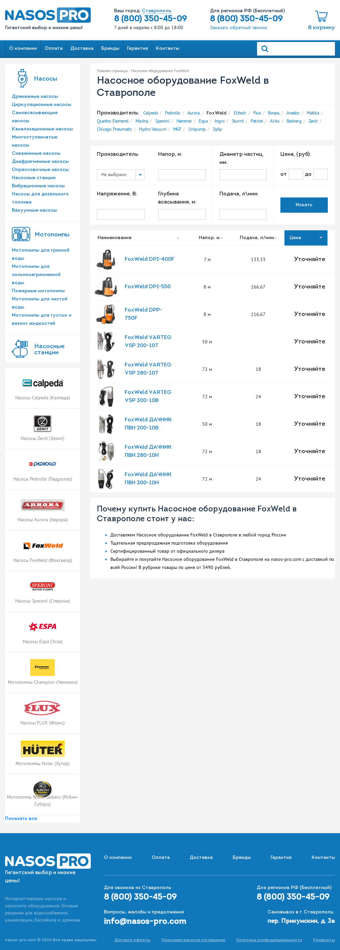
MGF (177, 129)
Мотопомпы (52, 235)
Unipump (196, 129)
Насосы (45, 79)
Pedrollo (172, 113)
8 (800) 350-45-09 (150, 19)
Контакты (167, 48)
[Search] (296, 49)
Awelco (292, 113)
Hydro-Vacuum (152, 129)
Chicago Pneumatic (114, 129)
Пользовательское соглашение (193, 940)
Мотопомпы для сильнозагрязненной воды (36, 275)
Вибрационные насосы (38, 186)
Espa (203, 121)
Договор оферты (132, 940)
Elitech (240, 113)
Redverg (293, 121)
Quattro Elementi (112, 121)
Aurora (193, 113)
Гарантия (137, 48)
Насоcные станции (49, 349)
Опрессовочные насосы (40, 169)
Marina (141, 121)
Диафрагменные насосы (40, 161)
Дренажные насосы (35, 96)
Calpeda (150, 113)
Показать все (21, 818)
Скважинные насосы (36, 153)
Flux (257, 113)
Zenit (313, 121)
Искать (304, 205)
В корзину (321, 27)
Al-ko (274, 121)
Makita (313, 113)
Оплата (54, 48)
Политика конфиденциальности (269, 940)
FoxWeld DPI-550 (148, 287)
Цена (306, 237)
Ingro (220, 121)
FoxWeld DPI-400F (149, 259)
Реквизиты (324, 940)
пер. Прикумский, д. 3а (301, 921)
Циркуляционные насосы (41, 104)
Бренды (110, 48)
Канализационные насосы (42, 129)
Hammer (184, 121)
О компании (23, 48)
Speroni (162, 121)
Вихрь (273, 113)
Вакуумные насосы (34, 210)
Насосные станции (34, 178)
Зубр (217, 129)
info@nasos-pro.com (145, 922)
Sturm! (237, 121)
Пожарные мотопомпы (38, 291)
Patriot (257, 121)
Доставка (81, 48)
